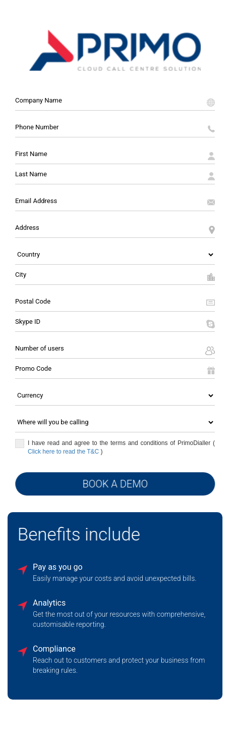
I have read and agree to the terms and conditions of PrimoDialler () (115, 446)
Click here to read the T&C (64, 451)
